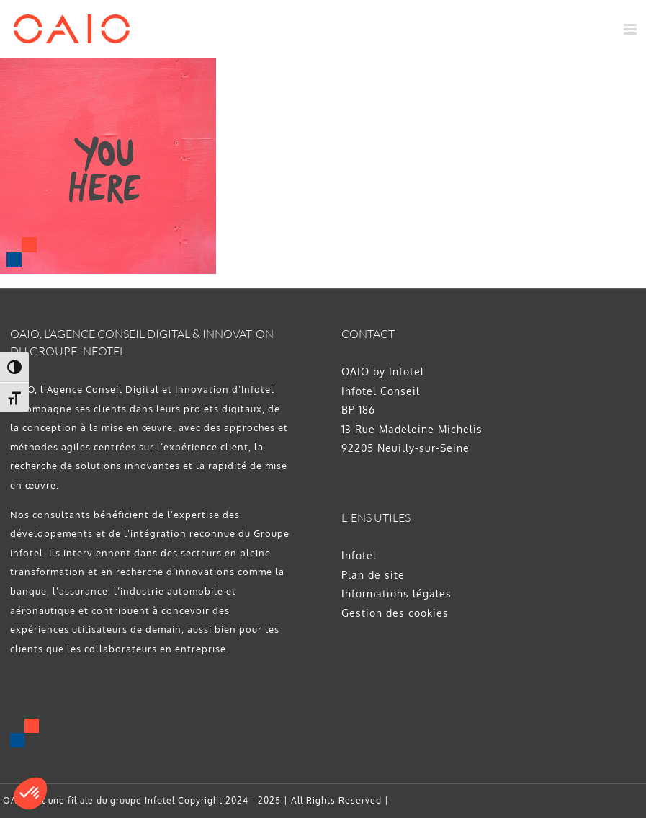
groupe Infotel (142, 800)
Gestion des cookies (395, 613)
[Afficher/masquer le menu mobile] (632, 29)
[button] (30, 793)
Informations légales (396, 593)
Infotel (359, 555)
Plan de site (373, 575)
